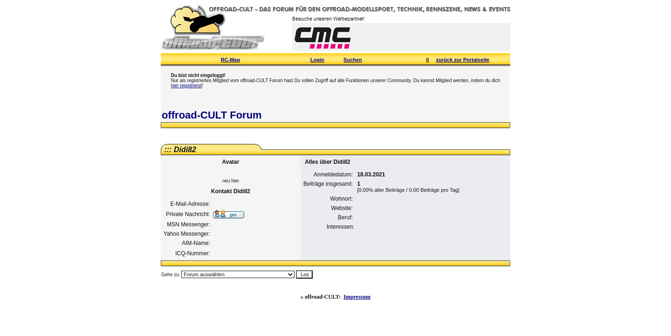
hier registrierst (186, 85)
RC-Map (230, 60)
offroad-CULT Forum (212, 115)
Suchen (352, 60)
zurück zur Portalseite (462, 60)
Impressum (356, 297)
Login (317, 60)
